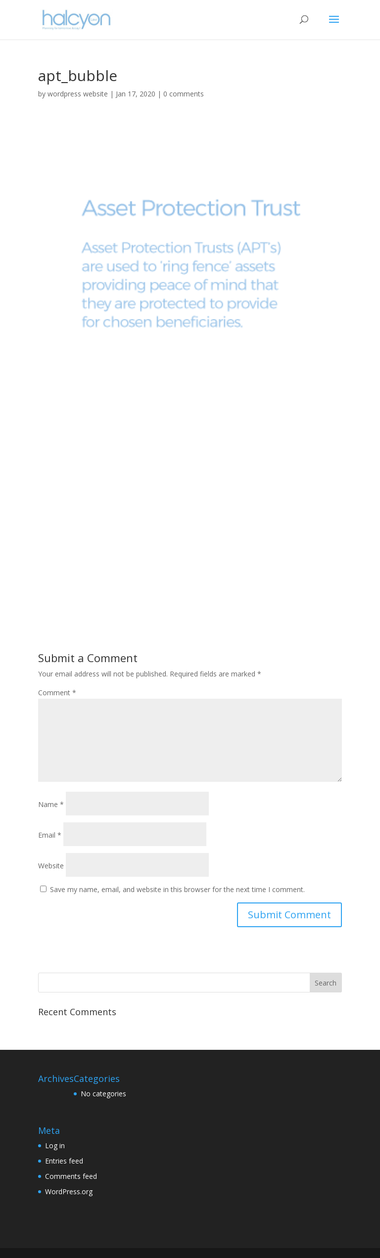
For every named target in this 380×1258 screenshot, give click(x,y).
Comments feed (71, 1176)
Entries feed (64, 1161)
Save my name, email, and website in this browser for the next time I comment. (177, 889)
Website (51, 865)
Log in (55, 1145)
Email (49, 835)
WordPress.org (69, 1191)
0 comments (183, 93)
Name (51, 804)
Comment (57, 692)
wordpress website (78, 93)
